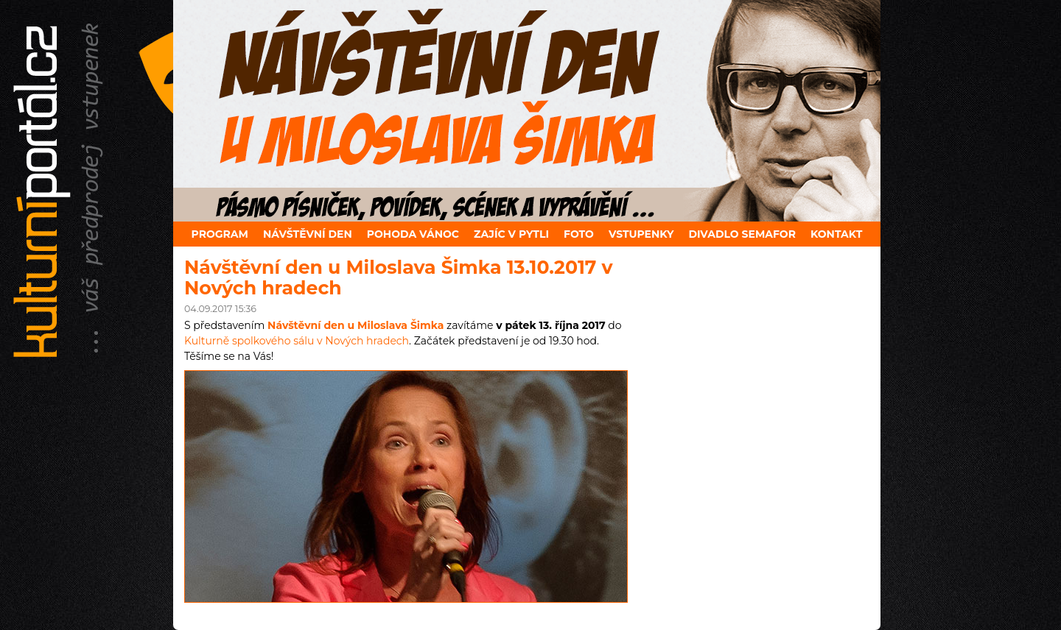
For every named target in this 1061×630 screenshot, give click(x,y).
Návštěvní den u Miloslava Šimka (355, 325)
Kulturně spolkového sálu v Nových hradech (296, 340)
